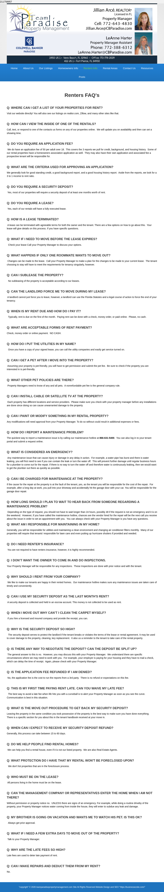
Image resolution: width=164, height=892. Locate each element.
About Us (28, 68)
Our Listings (46, 68)
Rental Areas (110, 68)
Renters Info (90, 68)
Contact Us (129, 68)
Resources (147, 68)
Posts (82, 76)
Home (14, 68)
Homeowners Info (68, 68)
